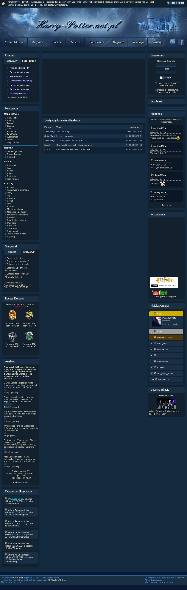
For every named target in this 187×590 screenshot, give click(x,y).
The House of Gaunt (19, 76)
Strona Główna (14, 42)
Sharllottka (157, 161)
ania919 (161, 414)
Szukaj (157, 42)
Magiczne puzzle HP (19, 68)
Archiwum (166, 205)
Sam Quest (157, 192)
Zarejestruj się (166, 85)
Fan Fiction (96, 42)
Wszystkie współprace (166, 296)
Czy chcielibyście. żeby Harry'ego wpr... (74, 145)
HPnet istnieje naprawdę (21, 81)
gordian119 (157, 128)
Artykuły (37, 42)
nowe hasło (171, 92)
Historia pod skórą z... (20, 93)
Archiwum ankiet (20, 482)
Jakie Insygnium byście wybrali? (71, 140)
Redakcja (138, 42)
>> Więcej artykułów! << (19, 97)
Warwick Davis (166, 395)
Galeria (75, 42)
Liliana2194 (157, 175)
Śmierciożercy (62, 131)
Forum (56, 42)
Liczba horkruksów (64, 136)
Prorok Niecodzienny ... (20, 72)
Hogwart (118, 42)
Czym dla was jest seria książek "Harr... (74, 149)
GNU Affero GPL (55, 580)
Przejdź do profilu (170, 324)
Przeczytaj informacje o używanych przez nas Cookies (128, 2)
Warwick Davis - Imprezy (167, 411)
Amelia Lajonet (13, 277)
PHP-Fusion (17, 578)
